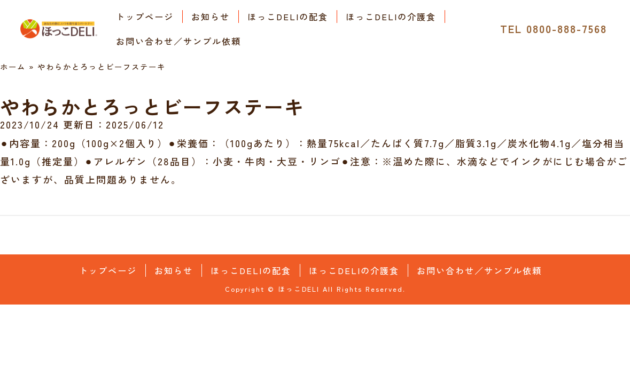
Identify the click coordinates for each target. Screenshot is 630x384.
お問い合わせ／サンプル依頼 (178, 41)
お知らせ (210, 16)
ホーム (13, 66)
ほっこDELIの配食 (287, 16)
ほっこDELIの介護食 (391, 16)
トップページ (145, 16)
